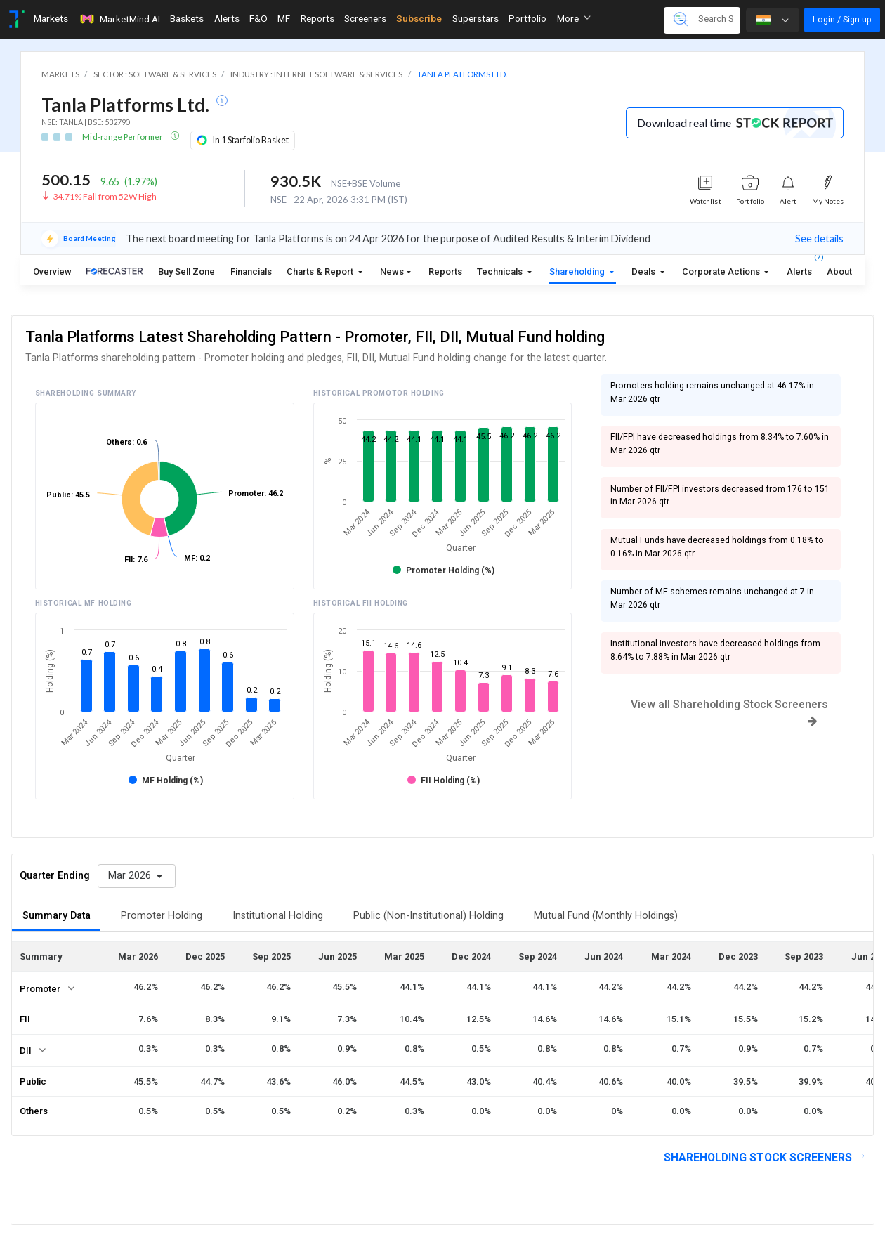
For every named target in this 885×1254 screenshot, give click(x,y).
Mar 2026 (131, 876)
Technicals (501, 271)
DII (26, 1050)
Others (34, 1111)
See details (819, 238)
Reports (445, 271)
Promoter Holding (161, 916)
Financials (251, 271)
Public (33, 1081)
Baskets (187, 18)
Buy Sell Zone (186, 271)
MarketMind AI (119, 19)
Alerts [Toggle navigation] (227, 18)
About (839, 271)
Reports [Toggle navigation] (317, 18)
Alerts (799, 268)
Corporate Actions (722, 271)
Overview (52, 271)
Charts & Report (321, 271)
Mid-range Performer (123, 136)
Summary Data (56, 916)
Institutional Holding (277, 916)
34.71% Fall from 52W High (105, 196)
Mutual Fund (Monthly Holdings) (606, 916)
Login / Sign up (842, 19)
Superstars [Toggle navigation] (475, 18)
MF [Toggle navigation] (283, 18)
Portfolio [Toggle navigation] (527, 18)
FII (25, 1019)
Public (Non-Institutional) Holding (428, 916)
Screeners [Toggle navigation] (365, 18)
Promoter (40, 989)
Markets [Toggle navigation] (51, 18)
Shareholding (578, 271)
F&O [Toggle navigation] (258, 18)
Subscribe (419, 18)
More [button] (574, 18)
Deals (644, 271)
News (392, 271)
